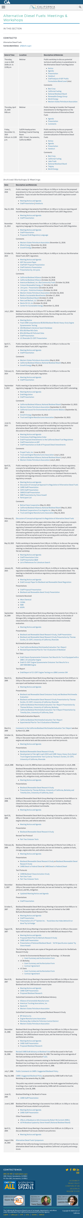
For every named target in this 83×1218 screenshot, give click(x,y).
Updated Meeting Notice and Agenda (34, 893)
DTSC (27, 1215)
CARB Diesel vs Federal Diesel (31, 866)
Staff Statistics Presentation (31, 267)
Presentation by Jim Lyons (30, 270)
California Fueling (54, 91)
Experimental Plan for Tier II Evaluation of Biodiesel (39, 722)
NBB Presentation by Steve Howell (33, 495)
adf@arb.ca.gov (25, 46)
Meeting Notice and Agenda (30, 201)
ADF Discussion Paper (28, 262)
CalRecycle (14, 1215)
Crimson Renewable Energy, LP (31, 285)
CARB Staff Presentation (29, 487)
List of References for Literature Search (35, 562)
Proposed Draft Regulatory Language (34, 235)
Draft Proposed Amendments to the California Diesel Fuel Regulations (46, 439)
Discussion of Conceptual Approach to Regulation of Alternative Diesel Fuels (49, 485)
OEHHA (34, 1215)
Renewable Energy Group (57, 96)
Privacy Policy (74, 1183)
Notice (50, 141)
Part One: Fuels (26, 876)
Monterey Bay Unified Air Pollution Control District (39, 1021)
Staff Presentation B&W (29, 560)
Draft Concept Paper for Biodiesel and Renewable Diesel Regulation (45, 582)
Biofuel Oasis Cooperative (30, 505)
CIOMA (22, 602)
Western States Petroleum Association (62, 101)
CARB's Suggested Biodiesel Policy (29, 1076)
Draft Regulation (26, 394)
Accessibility (74, 1181)
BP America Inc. (26, 1016)
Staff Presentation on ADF (30, 442)
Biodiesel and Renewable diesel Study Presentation (40, 592)
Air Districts (75, 1189)
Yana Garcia (37, 1204)
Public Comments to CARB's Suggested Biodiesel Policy (37, 1071)
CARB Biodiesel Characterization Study (35, 874)
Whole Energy (25, 245)
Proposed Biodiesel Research (31, 993)
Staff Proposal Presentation (30, 589)
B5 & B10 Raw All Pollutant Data (32, 333)
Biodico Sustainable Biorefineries (32, 295)
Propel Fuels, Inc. (26, 452)
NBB (22, 605)
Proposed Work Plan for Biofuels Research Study (38, 938)
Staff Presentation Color (29, 557)
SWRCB (41, 1215)
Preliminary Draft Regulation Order (33, 437)
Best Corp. (52, 156)
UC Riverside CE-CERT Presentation (33, 338)
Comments (52, 124)
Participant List (26, 497)
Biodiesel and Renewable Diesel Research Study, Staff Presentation (45, 634)
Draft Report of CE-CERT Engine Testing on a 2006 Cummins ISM (44, 672)
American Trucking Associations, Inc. (33, 1003)
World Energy (53, 99)
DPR (21, 1215)
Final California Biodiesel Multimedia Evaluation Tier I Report (43, 647)
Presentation (53, 121)
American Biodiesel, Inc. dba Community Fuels (37, 282)
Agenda (51, 119)
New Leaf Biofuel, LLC (28, 300)
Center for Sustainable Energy (31, 306)
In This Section (12, 28)
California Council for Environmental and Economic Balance (42, 409)
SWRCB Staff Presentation (30, 492)
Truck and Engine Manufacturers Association (37, 417)
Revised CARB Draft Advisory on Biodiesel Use (33, 1051)
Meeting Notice (26, 320)
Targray (51, 166)
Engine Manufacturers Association (33, 1018)
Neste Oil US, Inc (26, 303)
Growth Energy (25, 247)
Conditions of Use (72, 1186)
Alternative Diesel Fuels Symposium (30, 1140)
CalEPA (5, 1215)
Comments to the (22, 728)
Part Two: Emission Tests (29, 839)
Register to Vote (73, 1191)
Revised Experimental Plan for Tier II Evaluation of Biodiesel (43, 650)
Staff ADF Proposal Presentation (32, 265)
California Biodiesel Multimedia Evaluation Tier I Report (41, 720)
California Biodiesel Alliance (30, 277)
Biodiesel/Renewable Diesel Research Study (37, 751)
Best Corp (51, 89)
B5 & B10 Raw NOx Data (29, 330)
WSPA (22, 607)
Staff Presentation (27, 203)
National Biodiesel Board (57, 94)
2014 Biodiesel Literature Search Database (36, 328)
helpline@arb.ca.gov (21, 1174)
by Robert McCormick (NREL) (45, 1120)
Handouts (39, 203)
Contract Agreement (32, 966)
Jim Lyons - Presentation (29, 288)
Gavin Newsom (12, 1200)
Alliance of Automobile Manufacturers (34, 1001)
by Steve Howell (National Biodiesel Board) (45, 1122)
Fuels (45, 1057)
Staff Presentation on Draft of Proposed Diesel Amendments (43, 445)
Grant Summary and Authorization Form (39, 958)
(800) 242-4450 (8, 1174)
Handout (51, 148)
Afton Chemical (25, 599)
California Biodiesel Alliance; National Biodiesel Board (40, 363)
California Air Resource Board (42, 7)
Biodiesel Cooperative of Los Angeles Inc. (35, 510)
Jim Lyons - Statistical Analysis (31, 290)
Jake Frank (52, 161)
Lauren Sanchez (65, 1202)
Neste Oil (23, 1006)
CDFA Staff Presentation (29, 490)
